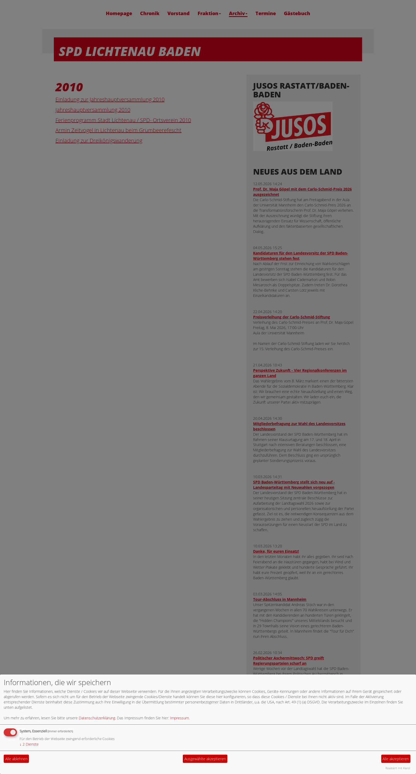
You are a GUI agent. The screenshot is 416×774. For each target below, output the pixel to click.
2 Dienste (29, 744)
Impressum (179, 717)
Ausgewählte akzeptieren (205, 758)
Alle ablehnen (16, 758)
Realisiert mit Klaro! (397, 768)
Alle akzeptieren (396, 758)
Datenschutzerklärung (97, 717)
